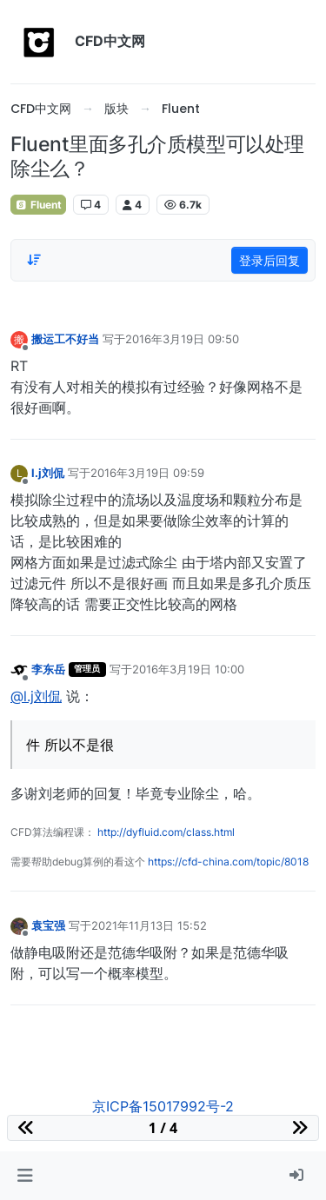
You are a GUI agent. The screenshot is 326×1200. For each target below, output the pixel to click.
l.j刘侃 (47, 473)
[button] (25, 1175)
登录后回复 (269, 260)
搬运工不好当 (65, 339)
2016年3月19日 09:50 (182, 339)
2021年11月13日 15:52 (149, 925)
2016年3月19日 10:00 (188, 669)
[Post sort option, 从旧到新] (34, 260)
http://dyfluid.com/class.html (166, 832)
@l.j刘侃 (36, 696)
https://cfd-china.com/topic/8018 (228, 861)
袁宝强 (48, 925)
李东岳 (48, 669)
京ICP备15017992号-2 (163, 1106)
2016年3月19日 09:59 (147, 473)
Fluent (38, 204)
